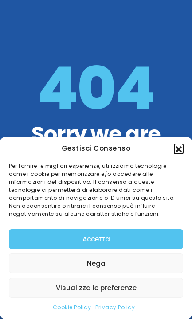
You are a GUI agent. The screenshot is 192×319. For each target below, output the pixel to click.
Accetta (96, 239)
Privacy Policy (115, 307)
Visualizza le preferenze (96, 287)
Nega (96, 263)
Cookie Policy (72, 307)
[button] (178, 148)
